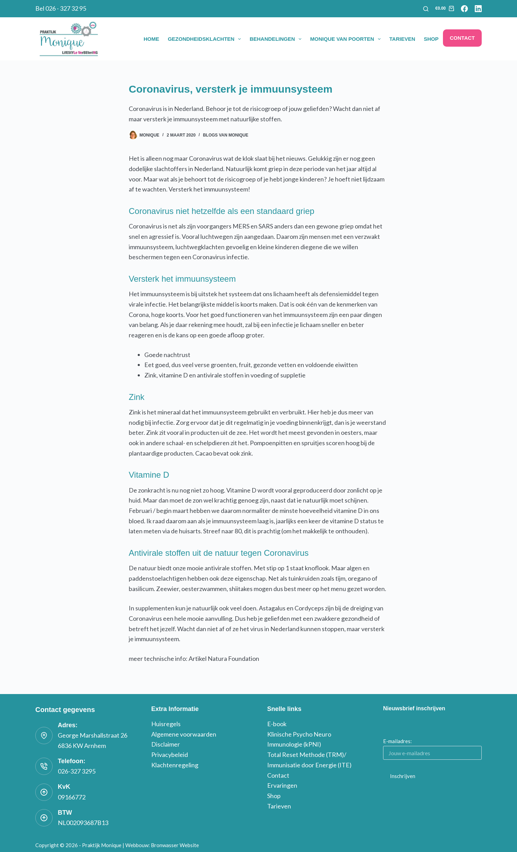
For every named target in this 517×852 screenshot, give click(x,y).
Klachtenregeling (174, 765)
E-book (277, 724)
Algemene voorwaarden (183, 734)
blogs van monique (225, 135)
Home (151, 39)
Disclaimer (165, 744)
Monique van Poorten (346, 39)
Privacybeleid (169, 754)
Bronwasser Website (175, 845)
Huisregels (166, 724)
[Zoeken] (425, 8)
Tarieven (402, 39)
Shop (431, 39)
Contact (462, 38)
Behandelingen (277, 39)
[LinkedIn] (478, 8)
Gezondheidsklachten (206, 39)
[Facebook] (464, 8)
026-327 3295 (77, 771)
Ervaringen (282, 785)
